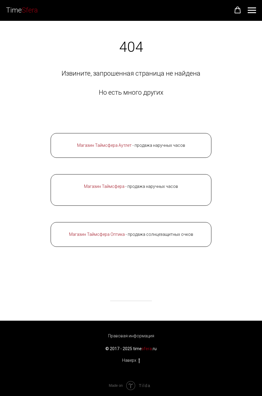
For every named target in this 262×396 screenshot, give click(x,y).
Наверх (131, 360)
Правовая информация (131, 335)
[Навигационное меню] (252, 10)
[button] (237, 10)
